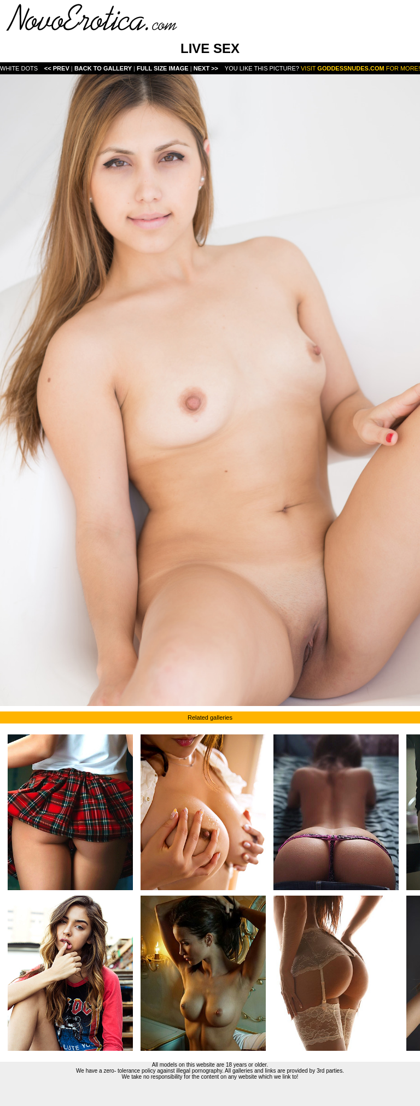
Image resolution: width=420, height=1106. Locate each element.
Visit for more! (360, 68)
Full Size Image (163, 68)
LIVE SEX (210, 48)
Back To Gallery (103, 68)
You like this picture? (262, 68)
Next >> (206, 68)
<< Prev (56, 68)
